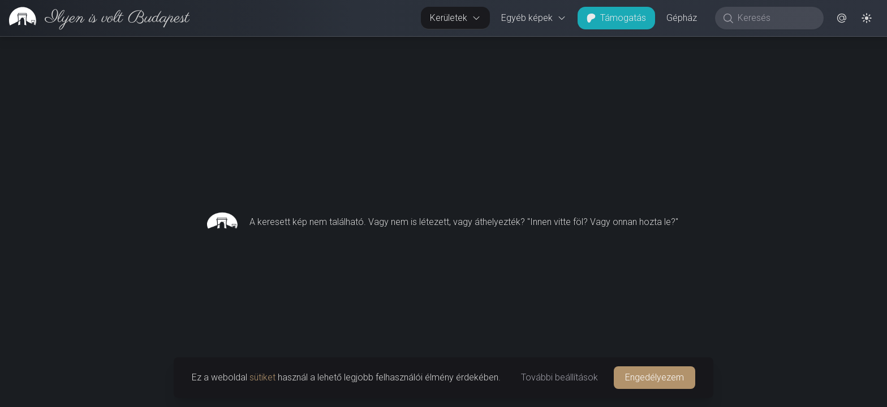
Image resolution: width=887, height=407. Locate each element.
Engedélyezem (654, 377)
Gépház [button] (681, 17)
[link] (95, 18)
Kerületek (455, 17)
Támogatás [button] (616, 17)
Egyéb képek (533, 17)
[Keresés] (775, 18)
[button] (841, 18)
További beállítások (559, 377)
